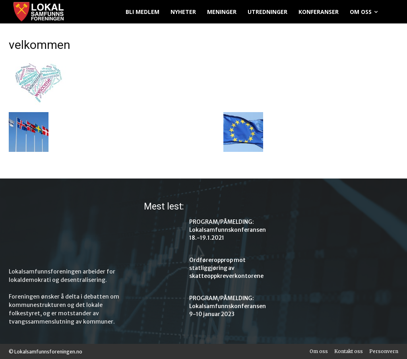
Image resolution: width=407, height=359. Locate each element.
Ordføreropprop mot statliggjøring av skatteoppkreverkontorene (222, 267)
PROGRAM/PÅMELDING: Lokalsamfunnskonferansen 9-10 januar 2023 (223, 305)
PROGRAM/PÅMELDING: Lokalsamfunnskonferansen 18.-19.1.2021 (223, 229)
